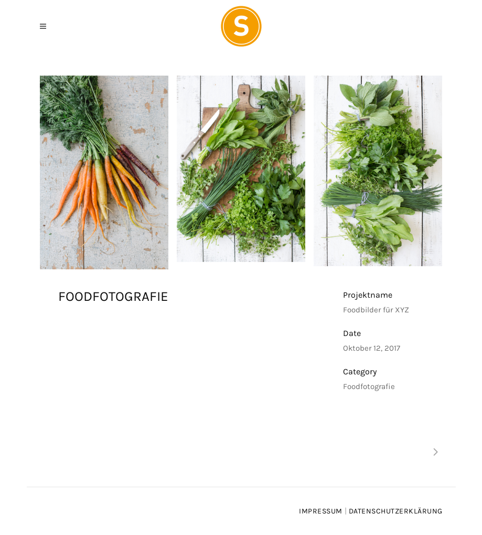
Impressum (320, 511)
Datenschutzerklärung (396, 511)
